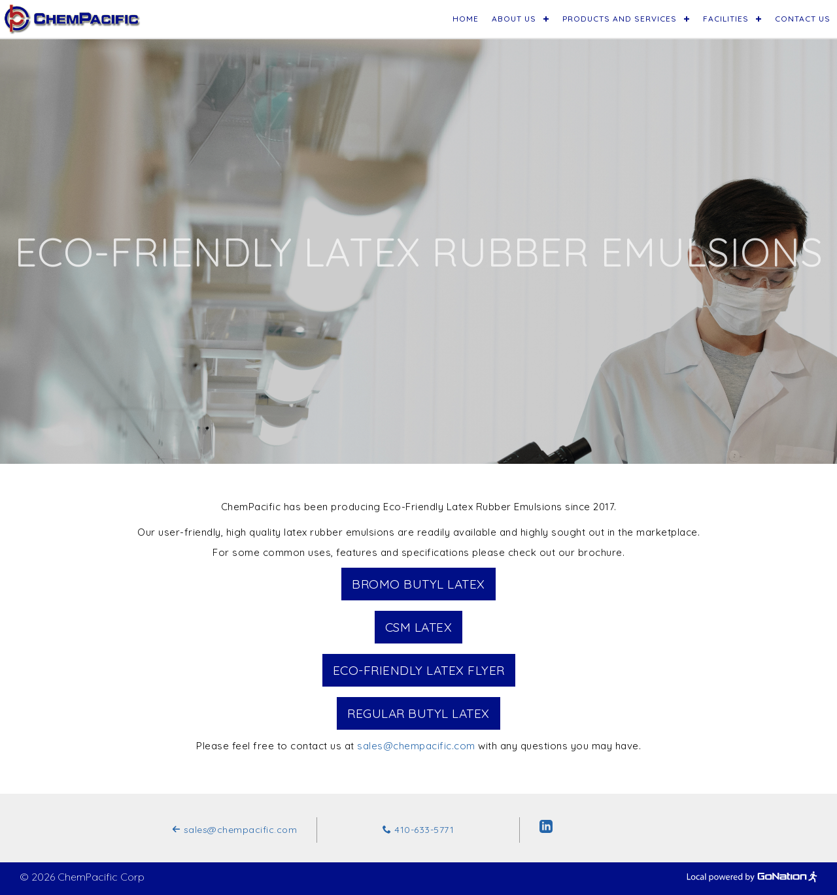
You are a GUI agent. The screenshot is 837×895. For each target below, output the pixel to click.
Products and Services (619, 19)
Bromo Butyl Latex (418, 584)
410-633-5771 (418, 830)
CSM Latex (419, 627)
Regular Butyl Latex (418, 713)
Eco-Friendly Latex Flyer (419, 670)
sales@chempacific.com (416, 746)
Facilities (726, 19)
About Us (514, 19)
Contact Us (802, 19)
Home (466, 19)
